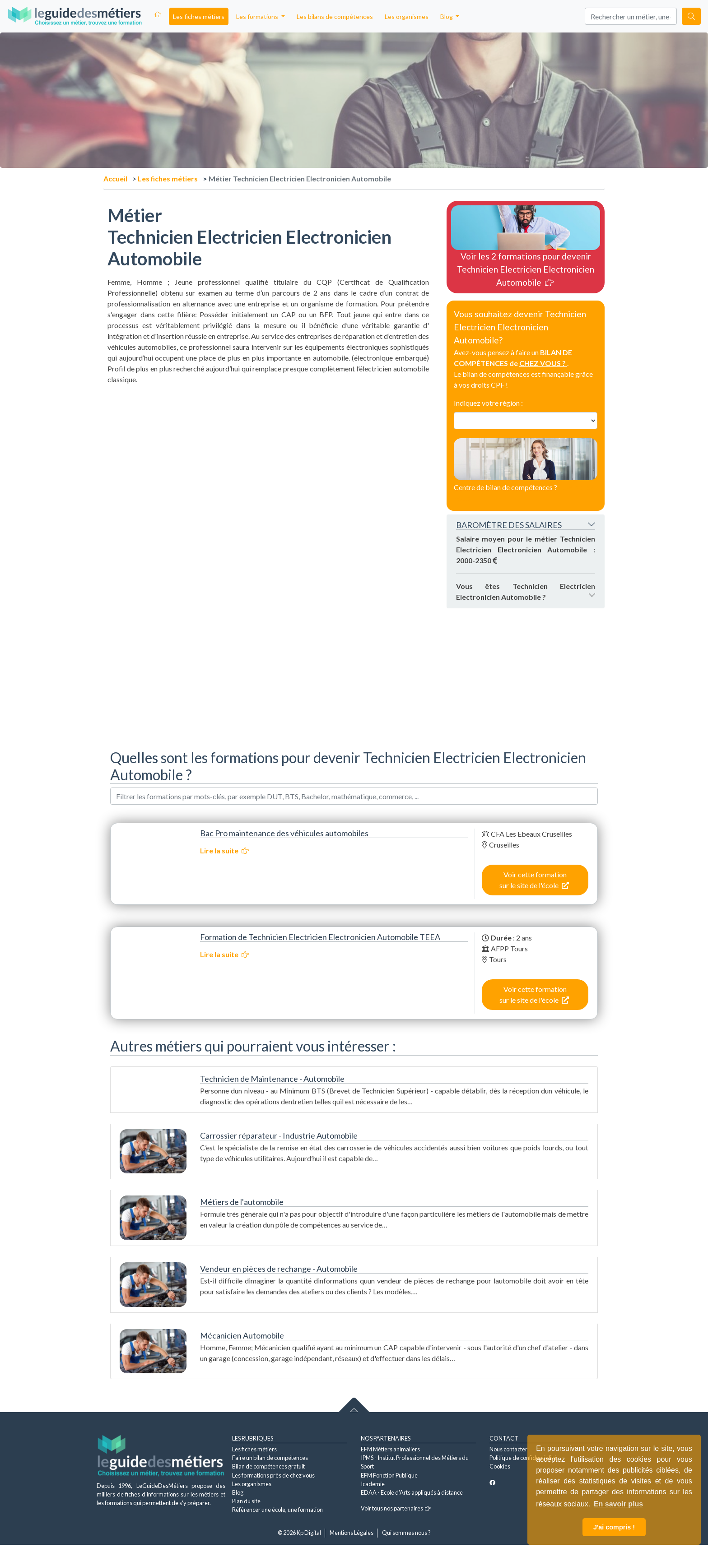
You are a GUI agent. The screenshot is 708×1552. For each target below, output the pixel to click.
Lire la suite (224, 850)
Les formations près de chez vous (273, 1475)
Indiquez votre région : (488, 402)
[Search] (631, 16)
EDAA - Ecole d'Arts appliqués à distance (412, 1492)
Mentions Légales (351, 1532)
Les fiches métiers (198, 16)
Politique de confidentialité (522, 1457)
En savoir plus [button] (618, 1504)
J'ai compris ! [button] (614, 1527)
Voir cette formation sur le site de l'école (534, 880)
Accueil (115, 178)
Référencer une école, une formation (277, 1509)
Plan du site (246, 1501)
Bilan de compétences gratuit (268, 1466)
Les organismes (407, 16)
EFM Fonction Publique (389, 1475)
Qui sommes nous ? (406, 1532)
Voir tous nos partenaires (396, 1508)
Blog (237, 1492)
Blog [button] (447, 16)
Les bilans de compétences (335, 16)
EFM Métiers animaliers (390, 1449)
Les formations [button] (257, 16)
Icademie (373, 1483)
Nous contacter (508, 1449)
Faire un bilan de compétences (270, 1457)
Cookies (499, 1466)
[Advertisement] (268, 448)
